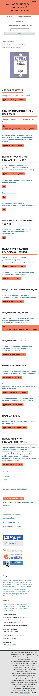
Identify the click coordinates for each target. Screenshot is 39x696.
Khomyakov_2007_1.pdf (14, 266)
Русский (6, 477)
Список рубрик (8, 518)
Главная (5, 41)
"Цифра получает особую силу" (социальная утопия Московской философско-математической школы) (18, 168)
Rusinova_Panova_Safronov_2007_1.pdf (20, 329)
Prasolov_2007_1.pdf (14, 174)
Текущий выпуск (23, 17)
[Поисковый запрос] (19, 29)
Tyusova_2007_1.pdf (13, 405)
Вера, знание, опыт (10, 193)
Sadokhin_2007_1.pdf (14, 301)
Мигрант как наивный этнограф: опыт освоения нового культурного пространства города (17, 348)
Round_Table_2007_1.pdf (15, 428)
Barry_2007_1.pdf (12, 278)
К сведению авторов (11, 522)
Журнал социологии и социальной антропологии (19, 7)
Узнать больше (24, 693)
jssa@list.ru (12, 645)
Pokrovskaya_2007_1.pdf (15, 392)
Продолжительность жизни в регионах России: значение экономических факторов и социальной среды (18, 320)
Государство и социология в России (17, 96)
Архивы (19, 21)
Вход (34, 1)
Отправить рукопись (13, 498)
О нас (9, 17)
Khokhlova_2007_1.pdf (15, 354)
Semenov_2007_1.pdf (13, 146)
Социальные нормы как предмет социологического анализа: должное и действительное (18, 386)
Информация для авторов (20, 25)
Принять (34, 693)
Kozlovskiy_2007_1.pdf (14, 100)
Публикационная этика (12, 526)
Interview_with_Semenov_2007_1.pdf (18, 129)
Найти (19, 33)
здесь (29, 672)
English (6, 480)
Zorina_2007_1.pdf (13, 377)
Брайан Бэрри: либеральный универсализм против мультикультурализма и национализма (18, 260)
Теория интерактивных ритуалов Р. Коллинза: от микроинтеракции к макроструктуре (16, 232)
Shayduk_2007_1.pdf (13, 464)
